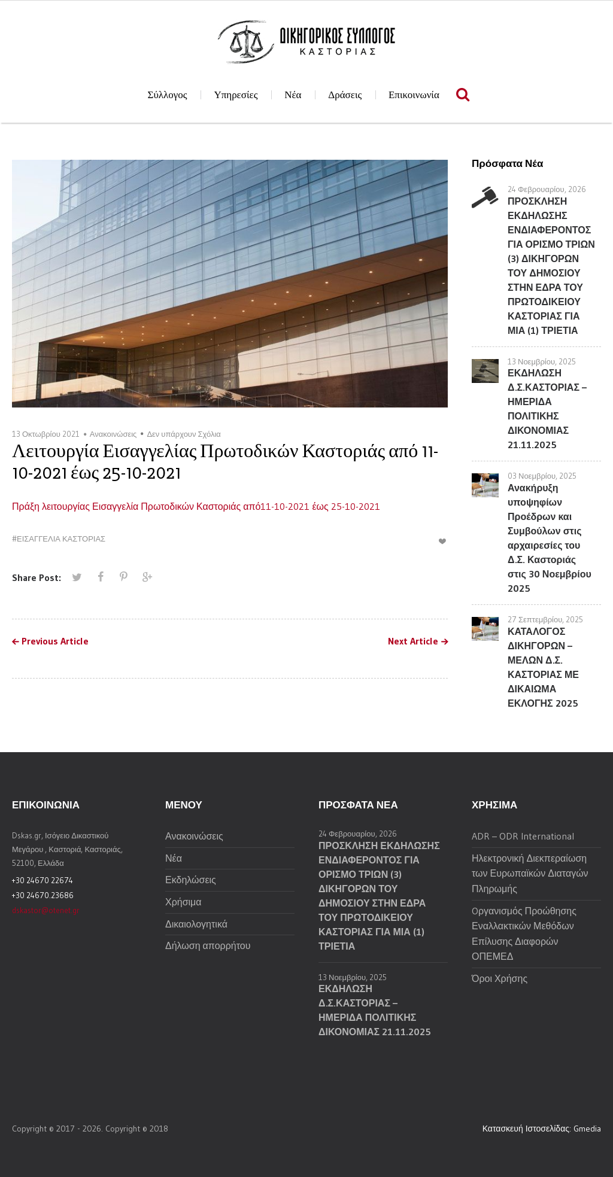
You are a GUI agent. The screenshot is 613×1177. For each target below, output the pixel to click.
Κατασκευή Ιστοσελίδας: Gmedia (541, 1128)
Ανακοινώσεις (113, 434)
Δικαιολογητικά (196, 924)
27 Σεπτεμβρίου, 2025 (545, 619)
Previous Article (55, 641)
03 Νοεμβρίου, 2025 (542, 475)
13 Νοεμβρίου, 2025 (542, 361)
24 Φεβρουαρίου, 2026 (547, 189)
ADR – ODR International (523, 836)
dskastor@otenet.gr (46, 910)
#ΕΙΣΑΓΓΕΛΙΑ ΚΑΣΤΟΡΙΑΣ (58, 538)
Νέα (292, 95)
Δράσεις (345, 95)
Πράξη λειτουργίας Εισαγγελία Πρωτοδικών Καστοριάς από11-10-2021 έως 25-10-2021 (196, 506)
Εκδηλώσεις (190, 880)
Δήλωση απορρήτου (207, 945)
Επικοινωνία (414, 95)
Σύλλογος (167, 95)
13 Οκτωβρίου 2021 (46, 434)
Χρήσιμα (183, 902)
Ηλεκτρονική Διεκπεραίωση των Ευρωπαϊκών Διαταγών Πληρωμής (530, 873)
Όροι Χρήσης (499, 978)
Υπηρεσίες (235, 95)
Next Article (413, 641)
